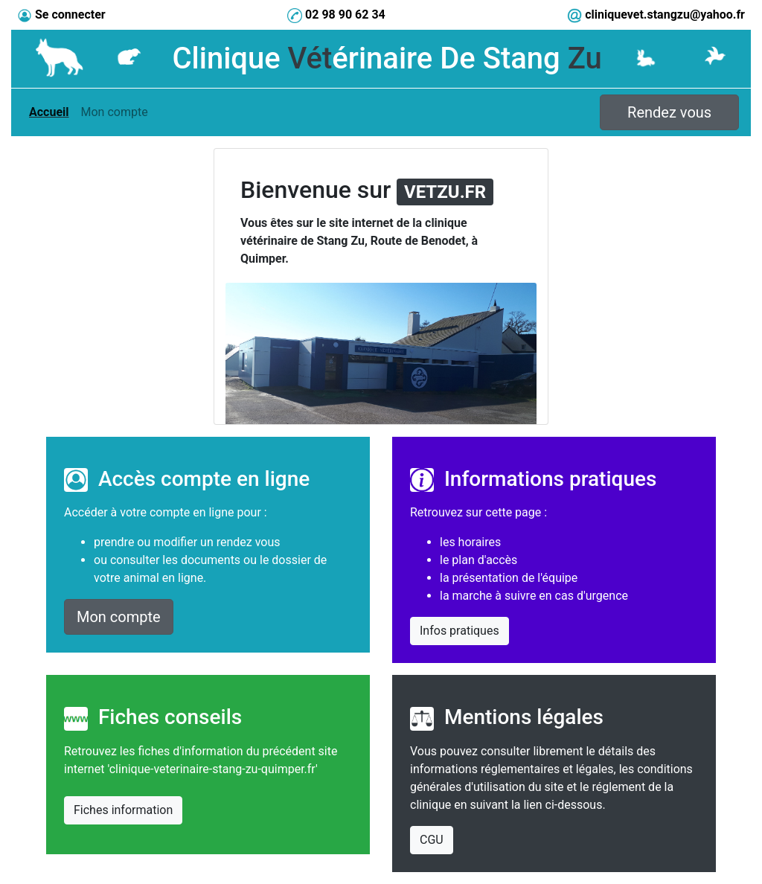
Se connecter (70, 14)
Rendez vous (669, 112)
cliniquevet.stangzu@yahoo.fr (665, 14)
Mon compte (114, 111)
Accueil (51, 111)
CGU (432, 840)
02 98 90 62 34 (345, 14)
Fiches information (123, 810)
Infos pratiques (459, 631)
